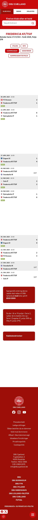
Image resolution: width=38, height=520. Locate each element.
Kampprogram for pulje (19, 56)
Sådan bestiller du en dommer (19, 428)
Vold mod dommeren (19, 432)
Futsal (19, 500)
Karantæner (26, 51)
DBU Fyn (19, 484)
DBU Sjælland (19, 497)
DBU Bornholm (19, 480)
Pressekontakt (19, 422)
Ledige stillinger (19, 425)
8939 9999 (11, 298)
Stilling (15, 46)
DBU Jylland (19, 487)
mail (16, 296)
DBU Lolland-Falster (19, 493)
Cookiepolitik (19, 445)
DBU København (19, 490)
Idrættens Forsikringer (19, 438)
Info (24, 46)
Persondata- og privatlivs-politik (19, 506)
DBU (19, 477)
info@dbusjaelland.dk (19, 467)
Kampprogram (12, 51)
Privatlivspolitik (19, 442)
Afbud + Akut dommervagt (19, 435)
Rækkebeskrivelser (14, 336)
